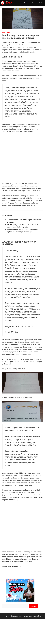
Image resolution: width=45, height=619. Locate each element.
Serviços (27, 3)
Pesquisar (34, 606)
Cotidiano (6, 32)
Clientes (34, 3)
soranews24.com (14, 566)
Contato (41, 3)
